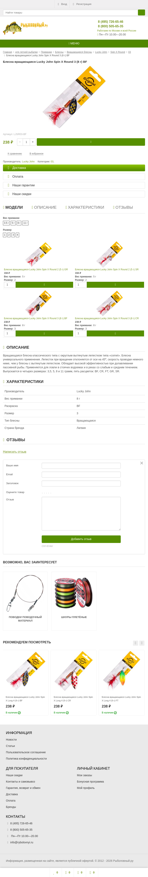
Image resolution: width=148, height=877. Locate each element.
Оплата (10, 800)
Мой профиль (86, 787)
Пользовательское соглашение (26, 752)
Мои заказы (84, 775)
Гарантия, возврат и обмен (23, 787)
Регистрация (81, 4)
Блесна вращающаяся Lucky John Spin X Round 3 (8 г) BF (35, 318)
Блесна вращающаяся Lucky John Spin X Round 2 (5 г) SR (107, 269)
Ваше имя (12, 465)
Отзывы (123, 207)
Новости (11, 739)
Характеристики (84, 207)
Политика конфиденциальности (26, 758)
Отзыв (10, 499)
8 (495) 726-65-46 (107, 21)
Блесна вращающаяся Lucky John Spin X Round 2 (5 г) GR (36, 269)
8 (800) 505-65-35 (107, 26)
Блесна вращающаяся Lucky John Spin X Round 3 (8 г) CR (107, 318)
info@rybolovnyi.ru (21, 842)
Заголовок (12, 483)
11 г (25, 223)
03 (52, 161)
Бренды (11, 806)
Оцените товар (15, 492)
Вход (62, 4)
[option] (26, 683)
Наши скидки (14, 775)
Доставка (12, 794)
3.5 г (6, 223)
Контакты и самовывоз (20, 781)
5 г (13, 223)
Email (9, 474)
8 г (19, 223)
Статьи (10, 745)
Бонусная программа (90, 781)
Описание (44, 207)
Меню (74, 43)
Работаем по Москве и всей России (116, 30)
